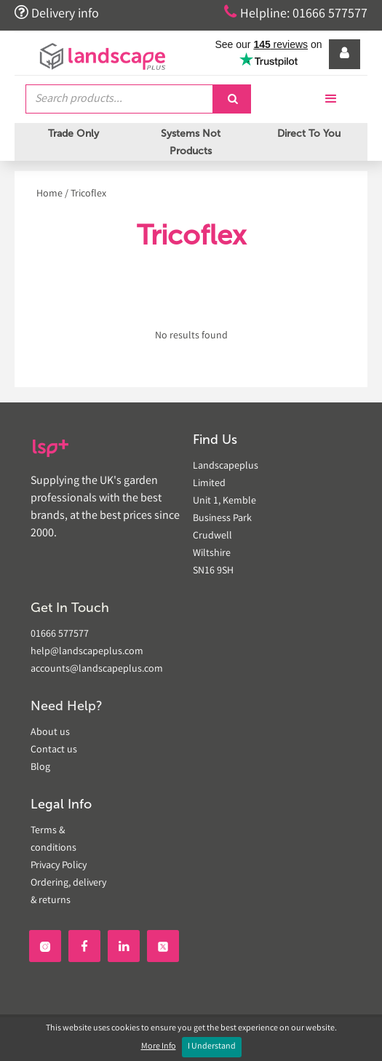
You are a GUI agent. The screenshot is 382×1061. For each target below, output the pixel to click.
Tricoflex (88, 194)
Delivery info (57, 13)
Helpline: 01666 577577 (295, 13)
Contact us (54, 750)
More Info (158, 1047)
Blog (40, 767)
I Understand (212, 1047)
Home (49, 194)
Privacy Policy (59, 866)
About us (50, 733)
